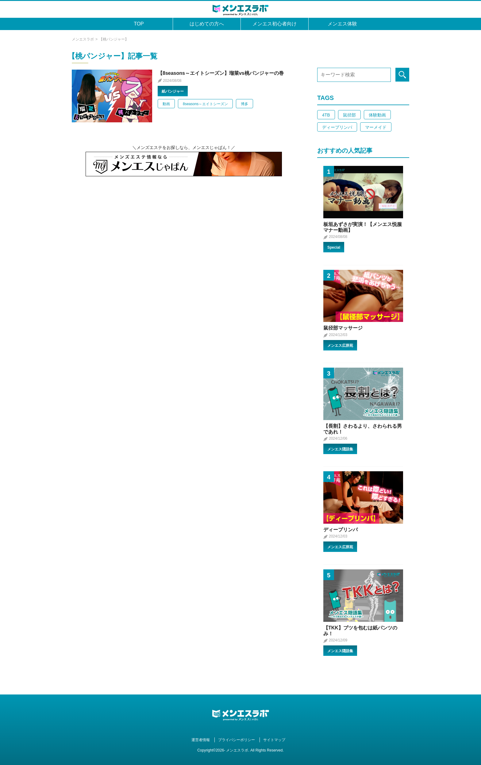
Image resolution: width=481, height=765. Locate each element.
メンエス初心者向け (274, 23)
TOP (139, 23)
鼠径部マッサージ (343, 328)
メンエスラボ (83, 39)
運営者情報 (200, 740)
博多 (244, 104)
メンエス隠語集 (340, 449)
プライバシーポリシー (236, 740)
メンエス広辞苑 (340, 345)
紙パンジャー (173, 91)
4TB (326, 115)
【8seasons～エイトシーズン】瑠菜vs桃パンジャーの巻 (221, 73)
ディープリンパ (337, 127)
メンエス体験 (342, 23)
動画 (166, 104)
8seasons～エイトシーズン (205, 104)
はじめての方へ (207, 23)
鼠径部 (349, 115)
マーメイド (376, 127)
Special (333, 247)
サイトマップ (274, 740)
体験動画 (377, 115)
